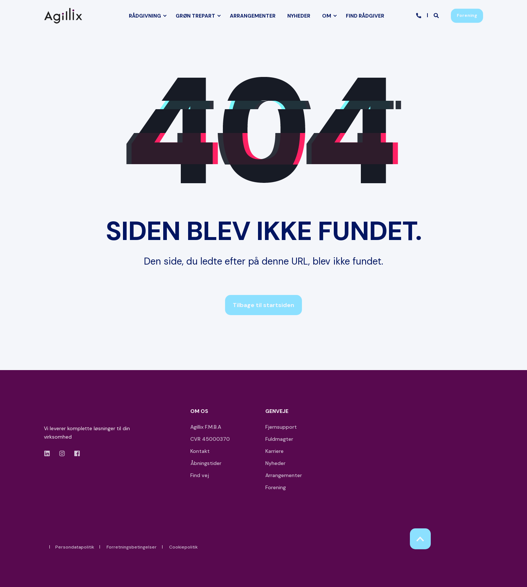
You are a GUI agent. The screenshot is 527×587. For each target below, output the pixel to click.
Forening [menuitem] (275, 487)
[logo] (65, 413)
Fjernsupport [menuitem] (281, 427)
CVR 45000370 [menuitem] (210, 439)
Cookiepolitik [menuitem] (183, 547)
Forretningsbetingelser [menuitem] (131, 547)
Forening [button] (467, 15)
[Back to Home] (65, 15)
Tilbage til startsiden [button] (263, 305)
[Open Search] (437, 15)
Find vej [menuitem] (199, 475)
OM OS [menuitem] (199, 411)
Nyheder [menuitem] (275, 463)
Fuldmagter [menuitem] (279, 439)
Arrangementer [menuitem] (283, 475)
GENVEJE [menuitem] (276, 411)
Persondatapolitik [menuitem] (74, 547)
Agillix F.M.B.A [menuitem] (205, 427)
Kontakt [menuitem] (200, 451)
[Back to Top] (420, 538)
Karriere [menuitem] (274, 451)
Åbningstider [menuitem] (205, 463)
